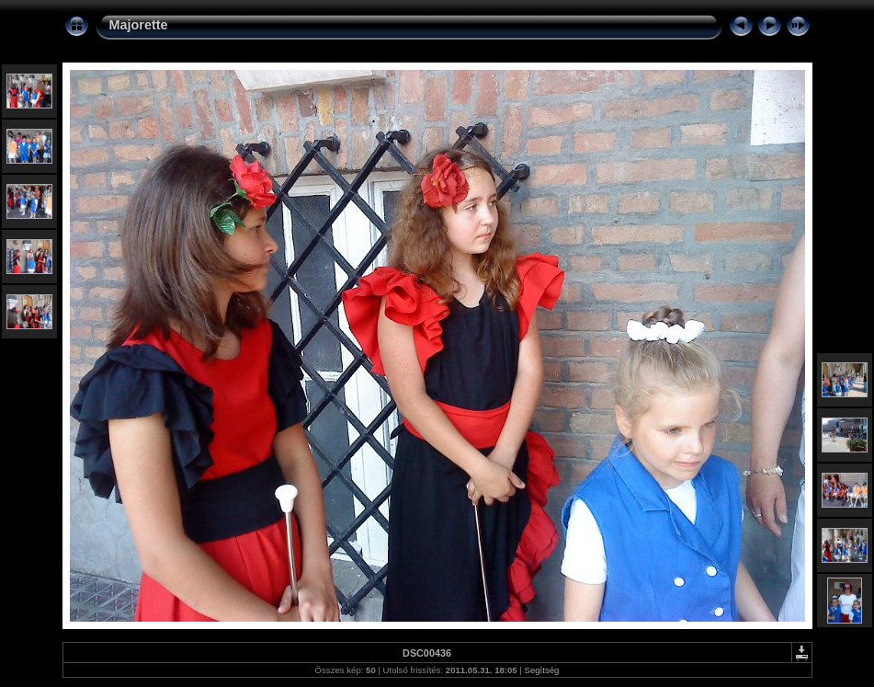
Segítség (542, 670)
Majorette (138, 24)
